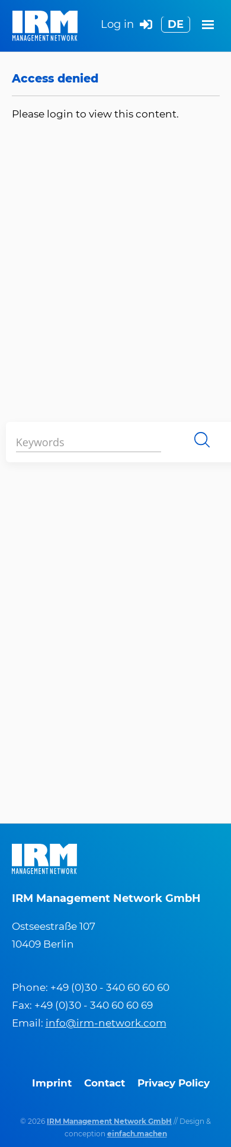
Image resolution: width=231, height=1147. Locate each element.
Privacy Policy (173, 1083)
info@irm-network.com (106, 1023)
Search (202, 439)
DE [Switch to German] (176, 24)
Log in (126, 25)
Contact (104, 1083)
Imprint (52, 1083)
